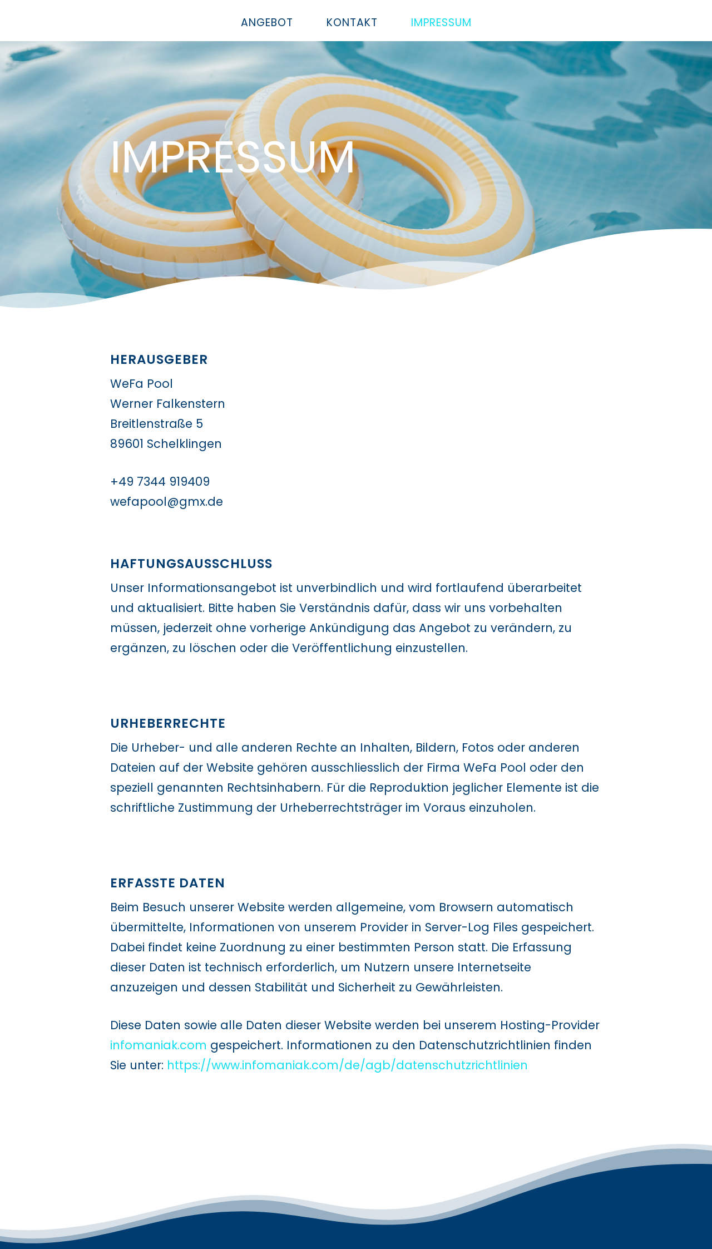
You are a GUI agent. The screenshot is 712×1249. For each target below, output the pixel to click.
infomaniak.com (158, 1045)
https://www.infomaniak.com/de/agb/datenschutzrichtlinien (347, 1065)
